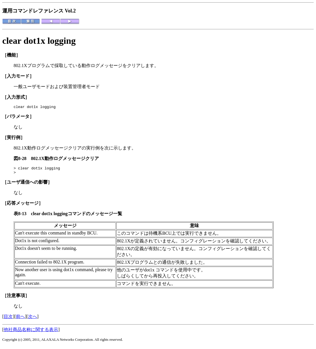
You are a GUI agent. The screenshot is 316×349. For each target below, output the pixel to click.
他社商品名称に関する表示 (31, 332)
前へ (20, 319)
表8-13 (22, 216)
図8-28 (22, 159)
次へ (32, 319)
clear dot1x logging (39, 41)
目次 (8, 319)
